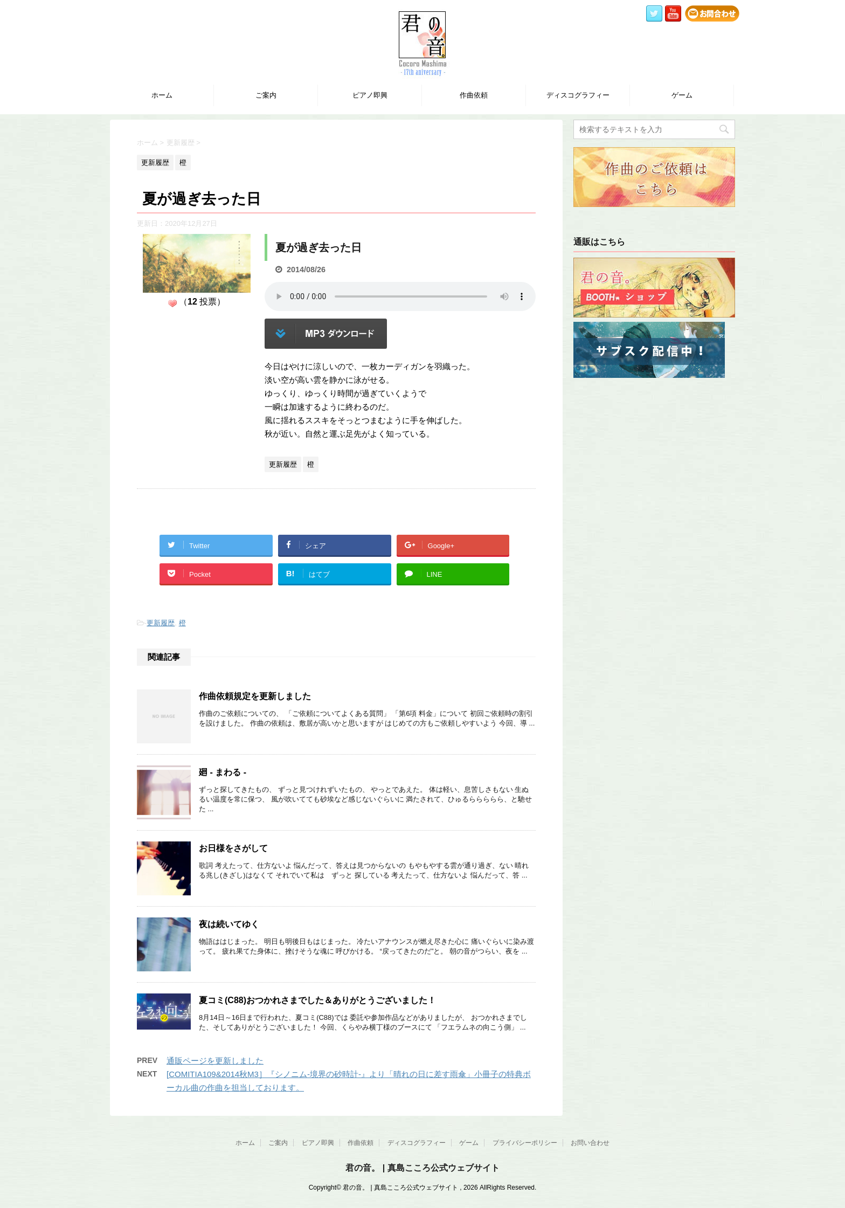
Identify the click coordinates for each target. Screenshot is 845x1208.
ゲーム (681, 95)
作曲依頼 (474, 95)
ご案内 (265, 95)
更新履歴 (161, 623)
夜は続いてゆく (229, 924)
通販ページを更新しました (215, 1060)
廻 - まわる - (222, 772)
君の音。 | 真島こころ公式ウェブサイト (422, 1167)
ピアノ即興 (369, 95)
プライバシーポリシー (525, 1143)
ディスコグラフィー (577, 95)
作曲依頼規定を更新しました (255, 696)
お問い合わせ (590, 1143)
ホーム (161, 95)
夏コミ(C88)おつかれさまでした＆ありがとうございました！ (317, 1000)
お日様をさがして (233, 848)
